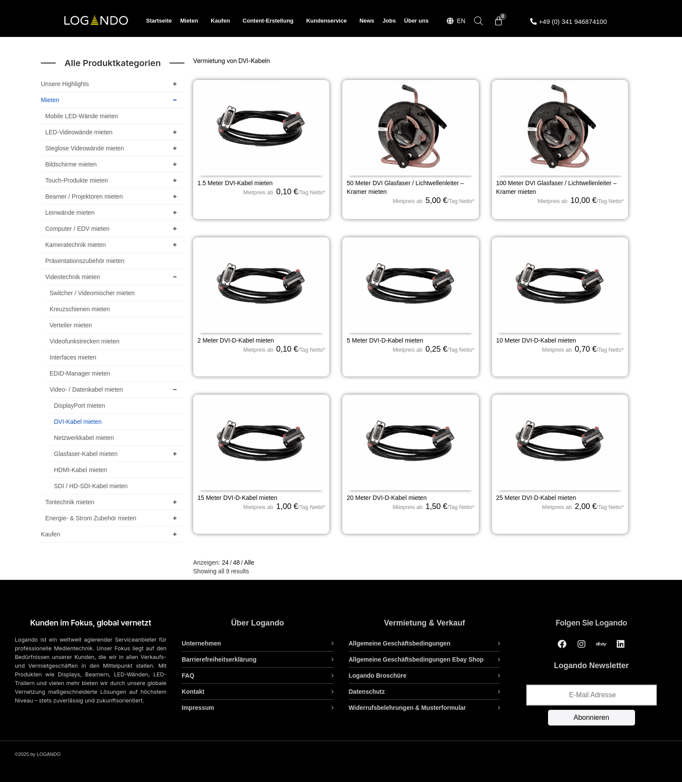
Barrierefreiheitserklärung (219, 659)
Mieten (191, 21)
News (366, 20)
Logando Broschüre (378, 675)
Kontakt (193, 691)
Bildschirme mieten (112, 164)
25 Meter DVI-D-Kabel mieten (536, 497)
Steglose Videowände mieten (112, 148)
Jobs (389, 20)
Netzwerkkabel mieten (84, 437)
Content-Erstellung (270, 21)
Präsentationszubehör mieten (84, 260)
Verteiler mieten (71, 325)
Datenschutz (367, 691)
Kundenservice (328, 21)
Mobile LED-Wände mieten (81, 116)
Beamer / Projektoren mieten (112, 196)
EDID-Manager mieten (80, 373)
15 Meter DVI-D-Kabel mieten (237, 497)
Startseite (159, 20)
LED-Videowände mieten (112, 132)
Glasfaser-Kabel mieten (117, 453)
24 (225, 562)
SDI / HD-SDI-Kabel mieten (91, 486)
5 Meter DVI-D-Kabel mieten (385, 340)
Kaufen (222, 21)
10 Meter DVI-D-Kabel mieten (536, 340)
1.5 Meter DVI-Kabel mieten (235, 183)
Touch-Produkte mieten (112, 180)
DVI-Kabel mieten (78, 421)
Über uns (416, 20)
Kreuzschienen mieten (80, 309)
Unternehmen (201, 643)
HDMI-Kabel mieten (80, 469)
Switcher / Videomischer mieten (92, 293)
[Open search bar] (478, 21)
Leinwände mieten (112, 212)
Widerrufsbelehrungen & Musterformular (407, 707)
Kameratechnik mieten (112, 244)
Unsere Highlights (110, 83)
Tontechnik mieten (112, 502)
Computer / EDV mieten (112, 228)
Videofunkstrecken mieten (85, 341)
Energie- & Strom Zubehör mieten (112, 518)
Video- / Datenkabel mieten (115, 389)
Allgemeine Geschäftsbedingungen (400, 643)
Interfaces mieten (73, 357)
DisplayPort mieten (79, 405)
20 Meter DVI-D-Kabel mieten (387, 497)
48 (236, 562)
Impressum (198, 707)
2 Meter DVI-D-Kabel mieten (235, 340)
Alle (249, 562)
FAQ (188, 675)
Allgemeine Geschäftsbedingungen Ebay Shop (416, 659)
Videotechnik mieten (112, 276)
